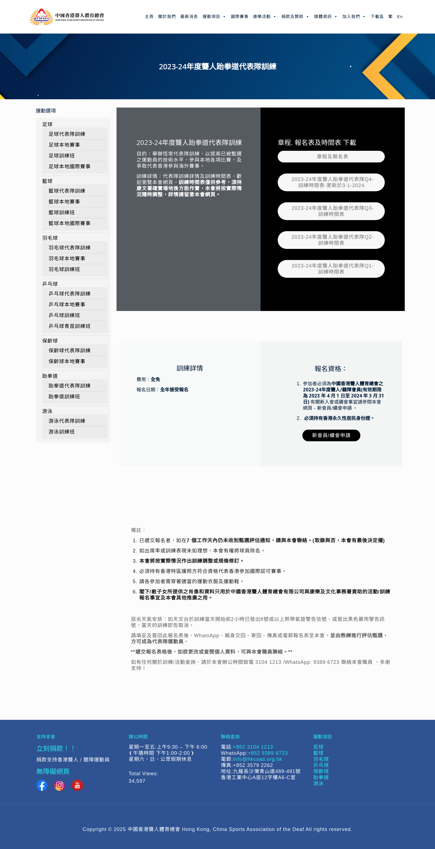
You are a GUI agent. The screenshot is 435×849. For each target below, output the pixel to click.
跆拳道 (50, 376)
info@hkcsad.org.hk (257, 759)
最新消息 (189, 16)
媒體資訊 (326, 16)
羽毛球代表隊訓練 (70, 248)
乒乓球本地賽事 (67, 304)
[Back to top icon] (217, 816)
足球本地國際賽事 (70, 166)
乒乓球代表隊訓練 (70, 294)
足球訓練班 (62, 156)
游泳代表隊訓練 (67, 421)
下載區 (377, 16)
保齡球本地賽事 (67, 361)
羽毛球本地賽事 (67, 258)
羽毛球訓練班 (64, 269)
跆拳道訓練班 (64, 396)
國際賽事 (240, 16)
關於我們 (167, 16)
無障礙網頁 (53, 771)
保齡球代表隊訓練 (70, 350)
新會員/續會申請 (334, 408)
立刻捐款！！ (56, 748)
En (400, 16)
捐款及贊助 (295, 16)
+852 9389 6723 (268, 753)
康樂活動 (265, 16)
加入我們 (354, 16)
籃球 (47, 181)
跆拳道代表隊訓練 (70, 386)
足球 (47, 124)
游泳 (47, 411)
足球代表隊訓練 (67, 134)
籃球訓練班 (62, 212)
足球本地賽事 (64, 145)
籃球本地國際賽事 (70, 223)
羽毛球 (50, 238)
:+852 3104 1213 (252, 747)
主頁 (149, 16)
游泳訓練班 (62, 432)
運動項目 (214, 16)
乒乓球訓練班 (64, 315)
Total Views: (144, 773)
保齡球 (50, 341)
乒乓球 (50, 284)
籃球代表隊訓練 (67, 191)
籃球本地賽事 (64, 202)
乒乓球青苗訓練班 (70, 326)
